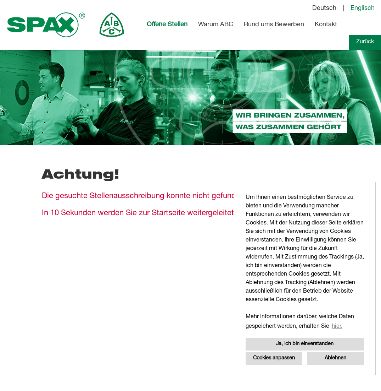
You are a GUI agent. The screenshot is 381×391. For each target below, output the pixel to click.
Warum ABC (215, 25)
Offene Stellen (167, 25)
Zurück (365, 42)
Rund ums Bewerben (274, 25)
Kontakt (326, 25)
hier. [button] (337, 327)
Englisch (363, 8)
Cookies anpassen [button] (274, 358)
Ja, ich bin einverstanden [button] (305, 344)
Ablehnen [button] (335, 358)
